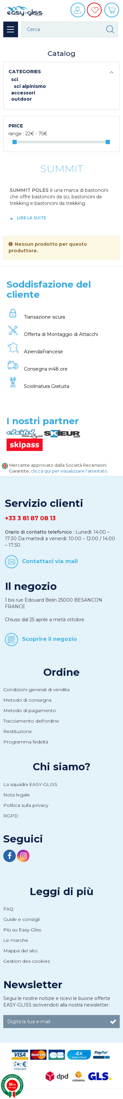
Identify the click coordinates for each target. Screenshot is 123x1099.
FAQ (8, 909)
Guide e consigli (21, 919)
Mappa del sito (20, 951)
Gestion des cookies (26, 961)
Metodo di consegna (27, 700)
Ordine (61, 672)
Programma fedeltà (25, 742)
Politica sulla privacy (25, 805)
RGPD (10, 816)
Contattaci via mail (50, 561)
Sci (14, 79)
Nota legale (16, 795)
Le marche (15, 940)
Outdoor (21, 99)
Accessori (23, 93)
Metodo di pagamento (29, 710)
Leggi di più (61, 891)
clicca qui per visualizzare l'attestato (69, 471)
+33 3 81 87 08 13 (30, 518)
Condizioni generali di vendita (36, 689)
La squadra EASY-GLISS (30, 784)
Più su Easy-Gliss (22, 930)
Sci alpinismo (30, 86)
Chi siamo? (62, 766)
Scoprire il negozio (49, 639)
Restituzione (17, 731)
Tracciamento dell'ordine (31, 721)
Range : (16, 134)
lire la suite (31, 217)
